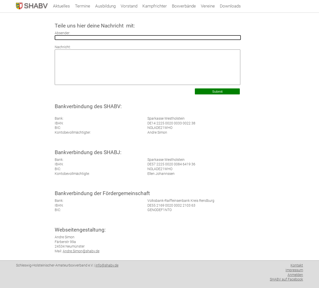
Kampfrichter (154, 5)
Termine (82, 5)
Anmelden (295, 275)
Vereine (208, 5)
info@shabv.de (106, 265)
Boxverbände (184, 5)
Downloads (230, 5)
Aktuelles (61, 5)
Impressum (294, 270)
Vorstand (129, 5)
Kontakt (297, 265)
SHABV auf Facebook (286, 279)
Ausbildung (105, 5)
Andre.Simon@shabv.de (81, 251)
